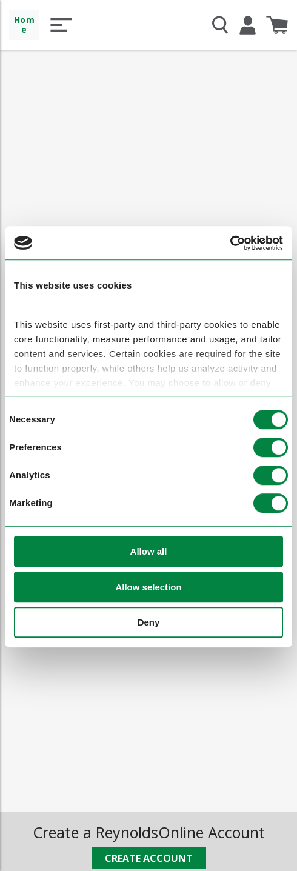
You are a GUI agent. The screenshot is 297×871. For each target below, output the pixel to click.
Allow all (148, 552)
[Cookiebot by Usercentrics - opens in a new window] (230, 243)
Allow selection (148, 587)
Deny (149, 623)
